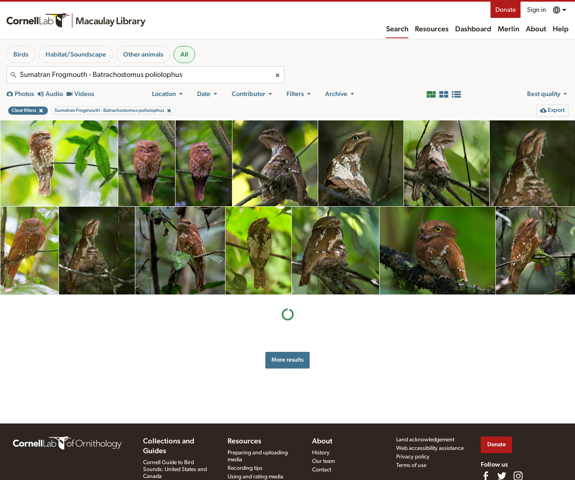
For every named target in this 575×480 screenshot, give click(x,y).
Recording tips (245, 468)
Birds (20, 54)
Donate (505, 10)
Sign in (536, 10)
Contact (321, 470)
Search (397, 29)
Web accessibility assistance (430, 448)
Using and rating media (255, 477)
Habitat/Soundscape (76, 54)
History (321, 453)
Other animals (143, 54)
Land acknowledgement (425, 440)
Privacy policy (413, 457)
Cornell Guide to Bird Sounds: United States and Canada (175, 469)
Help (560, 29)
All (184, 54)
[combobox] (145, 75)
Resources (432, 29)
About (536, 29)
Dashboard (473, 29)
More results (287, 360)
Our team (323, 461)
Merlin (508, 29)
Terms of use (411, 465)
